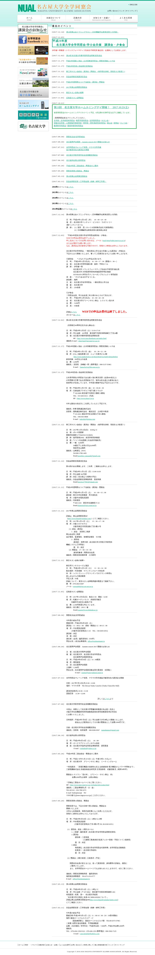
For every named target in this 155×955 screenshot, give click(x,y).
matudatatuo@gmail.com (110, 730)
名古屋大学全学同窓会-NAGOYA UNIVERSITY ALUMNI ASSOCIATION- (54, 8)
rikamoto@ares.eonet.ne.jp (87, 505)
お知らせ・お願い (102, 19)
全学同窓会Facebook (33, 39)
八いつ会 (123, 123)
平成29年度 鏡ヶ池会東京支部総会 (79, 66)
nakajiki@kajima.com (87, 419)
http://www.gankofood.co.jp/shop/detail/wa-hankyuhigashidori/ (96, 357)
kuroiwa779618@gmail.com (88, 482)
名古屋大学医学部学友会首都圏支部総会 (82, 155)
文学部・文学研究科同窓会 (64, 120)
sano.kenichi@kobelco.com (89, 934)
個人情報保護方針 (101, 945)
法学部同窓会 (95, 120)
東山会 (109, 123)
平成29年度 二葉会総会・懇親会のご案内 (82, 166)
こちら (70, 187)
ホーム (29, 19)
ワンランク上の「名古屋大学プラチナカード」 (33, 50)
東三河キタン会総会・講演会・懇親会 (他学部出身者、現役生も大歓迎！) (95, 71)
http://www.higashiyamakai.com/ (79, 519)
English (132, 4)
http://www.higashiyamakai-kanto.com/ (104, 900)
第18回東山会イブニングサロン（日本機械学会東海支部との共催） (92, 32)
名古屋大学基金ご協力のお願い (33, 115)
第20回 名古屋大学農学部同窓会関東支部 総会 (84, 56)
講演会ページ (33, 29)
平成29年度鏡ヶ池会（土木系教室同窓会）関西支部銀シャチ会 (90, 61)
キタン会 (104, 120)
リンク (121, 11)
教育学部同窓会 (82, 120)
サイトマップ (131, 11)
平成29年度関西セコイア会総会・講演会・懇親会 (85, 82)
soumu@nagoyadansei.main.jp (92, 673)
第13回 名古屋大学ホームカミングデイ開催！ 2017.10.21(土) (91, 107)
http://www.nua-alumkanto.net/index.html (91, 338)
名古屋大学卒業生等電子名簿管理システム (33, 93)
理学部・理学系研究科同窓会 (94, 123)
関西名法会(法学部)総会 (75, 137)
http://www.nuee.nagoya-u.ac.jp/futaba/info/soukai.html (89, 785)
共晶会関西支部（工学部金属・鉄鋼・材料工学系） (86, 181)
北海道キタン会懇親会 (75, 98)
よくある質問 (126, 19)
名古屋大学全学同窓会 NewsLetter (33, 71)
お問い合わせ (112, 11)
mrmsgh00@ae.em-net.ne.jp (83, 586)
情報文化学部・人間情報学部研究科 (68, 123)
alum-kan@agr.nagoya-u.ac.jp (88, 341)
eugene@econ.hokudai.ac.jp (88, 610)
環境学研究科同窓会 (75, 126)
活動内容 (78, 19)
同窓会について (53, 19)
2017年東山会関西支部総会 (76, 87)
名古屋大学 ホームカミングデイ (33, 104)
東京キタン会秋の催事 (75, 93)
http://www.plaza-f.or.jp (85, 398)
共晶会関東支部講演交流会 (76, 77)
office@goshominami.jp (96, 641)
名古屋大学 (33, 126)
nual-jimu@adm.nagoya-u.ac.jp (114, 241)
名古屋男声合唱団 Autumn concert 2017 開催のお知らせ (88, 142)
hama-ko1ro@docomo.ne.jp (90, 367)
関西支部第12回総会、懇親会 (77, 171)
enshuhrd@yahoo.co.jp (88, 748)
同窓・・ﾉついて (31, 945)
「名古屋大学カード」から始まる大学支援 (33, 61)
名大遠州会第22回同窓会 (75, 160)
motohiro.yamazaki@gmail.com (89, 456)
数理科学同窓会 (60, 126)
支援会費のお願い (33, 82)
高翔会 (116, 123)
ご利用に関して (87, 945)
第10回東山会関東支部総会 (76, 176)
